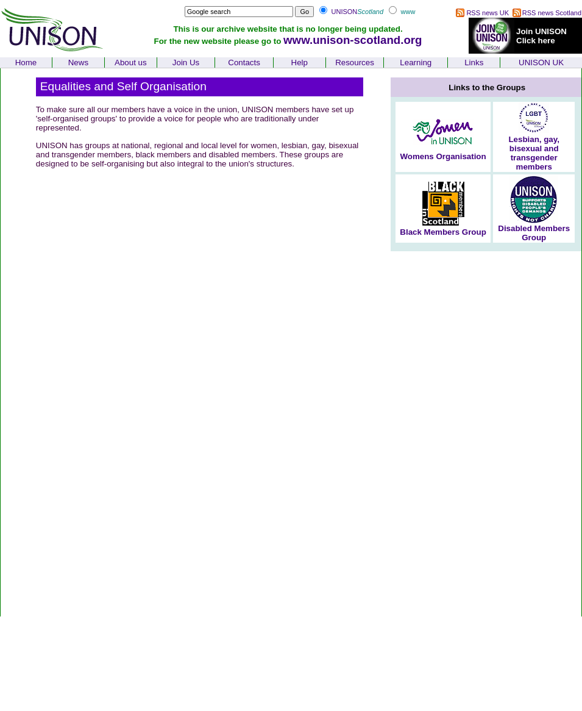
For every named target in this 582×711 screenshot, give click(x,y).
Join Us (185, 62)
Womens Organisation (443, 156)
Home (26, 62)
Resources (354, 62)
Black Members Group (443, 232)
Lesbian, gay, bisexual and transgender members (533, 153)
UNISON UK (541, 62)
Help (299, 62)
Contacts (244, 62)
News (78, 62)
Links (473, 62)
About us (131, 62)
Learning (415, 62)
